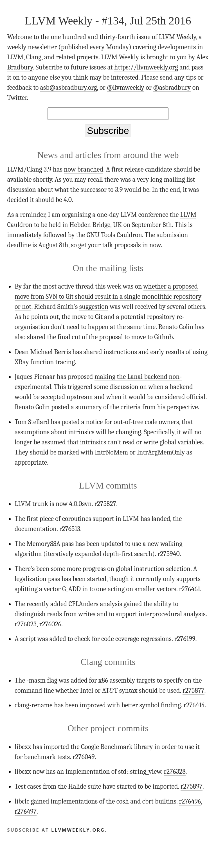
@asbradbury (172, 87)
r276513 (69, 529)
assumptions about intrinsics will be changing (78, 432)
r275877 (193, 690)
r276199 (184, 639)
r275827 (105, 504)
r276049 (84, 757)
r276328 (174, 771)
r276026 (50, 624)
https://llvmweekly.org (146, 67)
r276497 (26, 811)
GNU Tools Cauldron (114, 235)
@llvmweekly (125, 87)
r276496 (190, 801)
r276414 (194, 705)
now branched (83, 169)
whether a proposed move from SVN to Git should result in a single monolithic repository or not (108, 296)
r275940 (169, 554)
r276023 (26, 624)
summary (88, 407)
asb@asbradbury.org (68, 87)
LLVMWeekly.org (78, 830)
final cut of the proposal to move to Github (115, 337)
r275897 (191, 786)
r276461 (189, 589)
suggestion (94, 306)
